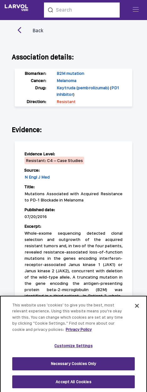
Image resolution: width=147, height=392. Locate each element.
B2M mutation (70, 73)
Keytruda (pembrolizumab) (83, 87)
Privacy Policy (79, 331)
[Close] (137, 308)
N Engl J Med (37, 177)
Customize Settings (73, 348)
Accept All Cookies (73, 384)
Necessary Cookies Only (73, 365)
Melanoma (66, 80)
